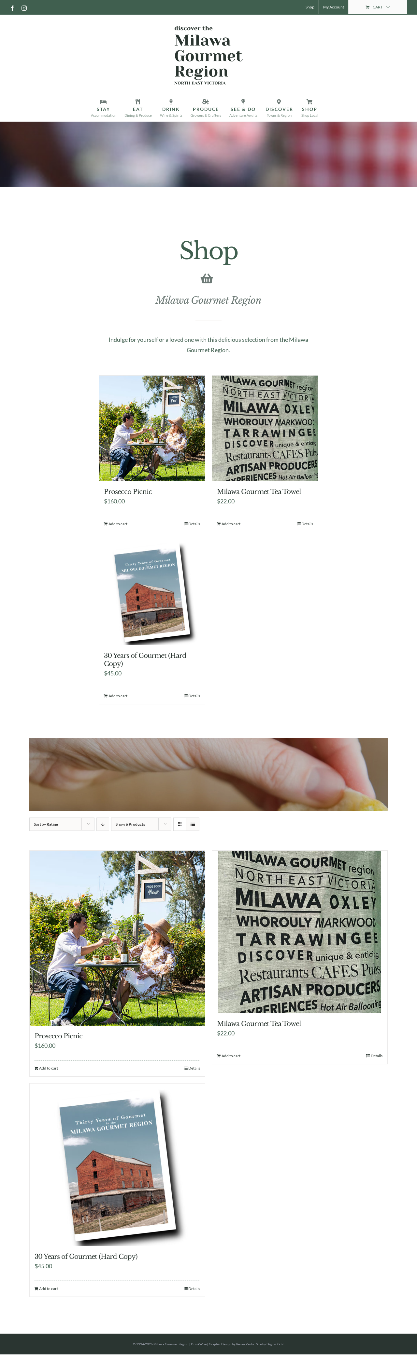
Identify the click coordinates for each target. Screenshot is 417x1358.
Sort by (46, 824)
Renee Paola (245, 1344)
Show (130, 824)
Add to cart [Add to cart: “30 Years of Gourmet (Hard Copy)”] (117, 695)
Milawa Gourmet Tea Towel (259, 492)
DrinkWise (199, 1344)
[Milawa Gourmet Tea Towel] (265, 428)
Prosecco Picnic (128, 492)
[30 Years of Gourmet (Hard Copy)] (152, 592)
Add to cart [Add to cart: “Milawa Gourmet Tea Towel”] (231, 523)
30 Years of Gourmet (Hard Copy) (86, 1256)
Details (194, 523)
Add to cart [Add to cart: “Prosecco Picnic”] (117, 523)
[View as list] (192, 824)
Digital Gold (275, 1344)
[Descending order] (102, 824)
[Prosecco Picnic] (152, 428)
